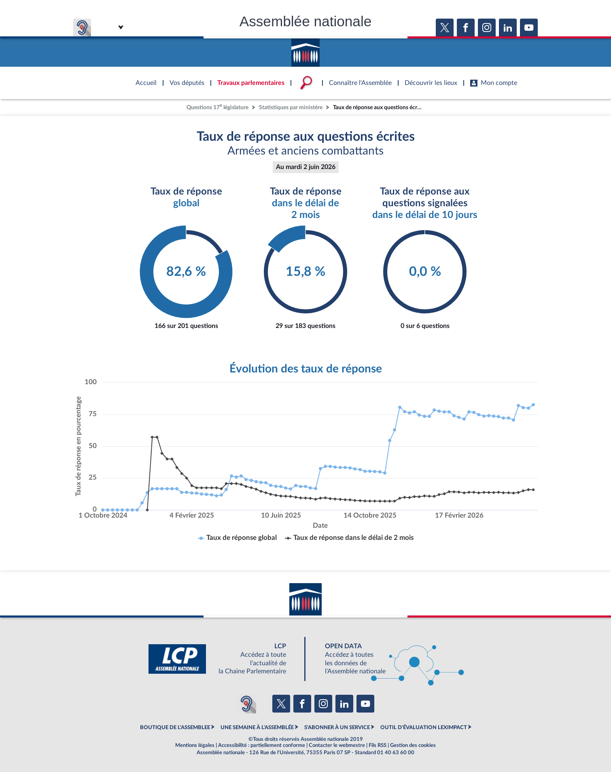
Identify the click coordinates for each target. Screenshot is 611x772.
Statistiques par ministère (290, 107)
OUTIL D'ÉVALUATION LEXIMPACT (423, 727)
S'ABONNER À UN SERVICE (337, 727)
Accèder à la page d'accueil (305, 50)
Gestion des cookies (413, 745)
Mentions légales (194, 745)
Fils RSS (377, 745)
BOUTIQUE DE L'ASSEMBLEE (175, 727)
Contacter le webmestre (337, 745)
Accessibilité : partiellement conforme (261, 745)
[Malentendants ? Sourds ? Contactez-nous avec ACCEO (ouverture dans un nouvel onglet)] (246, 703)
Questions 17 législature (217, 106)
